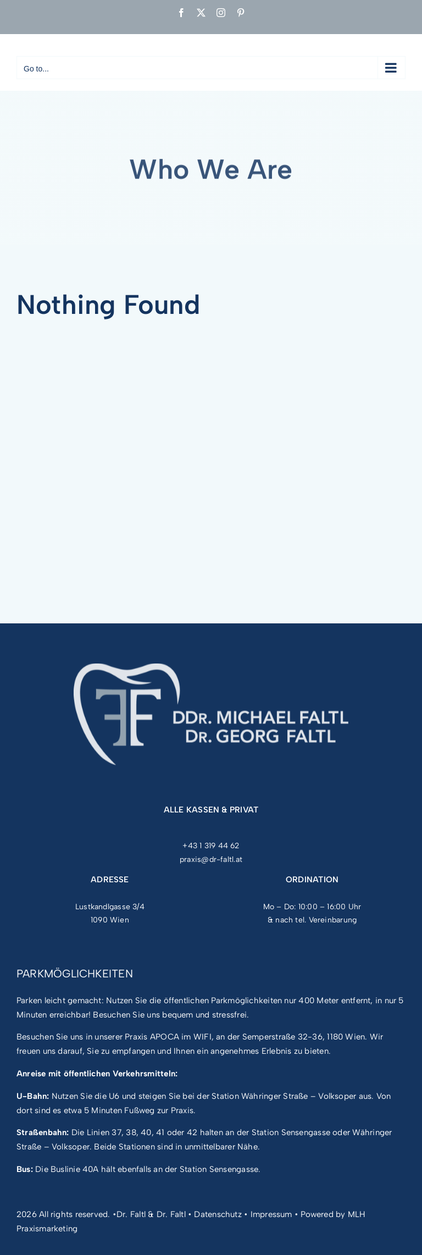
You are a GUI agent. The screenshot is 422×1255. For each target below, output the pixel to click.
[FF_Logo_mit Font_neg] (211, 670)
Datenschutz (217, 1214)
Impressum (271, 1214)
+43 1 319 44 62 (210, 845)
